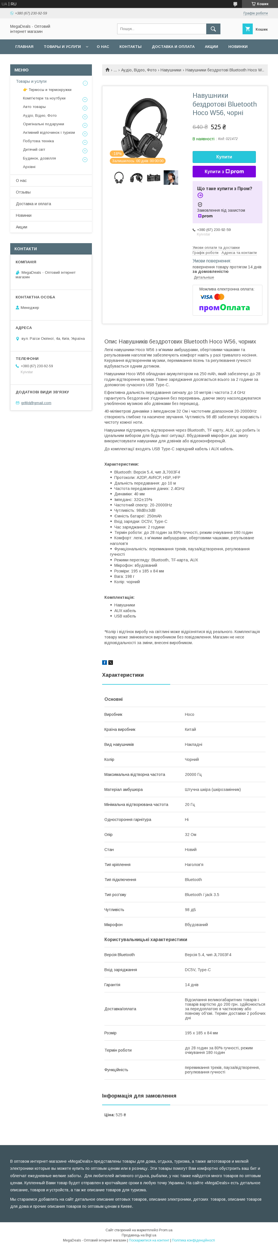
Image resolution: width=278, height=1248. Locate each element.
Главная (24, 46)
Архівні (29, 167)
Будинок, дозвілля (39, 158)
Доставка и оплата (173, 46)
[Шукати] (213, 29)
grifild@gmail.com (36, 403)
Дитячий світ (34, 149)
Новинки (238, 46)
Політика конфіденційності (193, 1240)
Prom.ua (165, 1230)
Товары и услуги (62, 46)
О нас (103, 46)
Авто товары (34, 107)
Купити (224, 156)
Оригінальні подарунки (43, 124)
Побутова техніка (38, 141)
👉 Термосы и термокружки (47, 90)
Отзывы (23, 192)
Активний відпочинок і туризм (49, 132)
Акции (211, 46)
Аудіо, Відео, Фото (139, 70)
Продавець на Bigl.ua (139, 1235)
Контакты (130, 46)
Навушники (171, 70)
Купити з (224, 171)
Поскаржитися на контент (149, 1240)
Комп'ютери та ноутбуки (44, 98)
